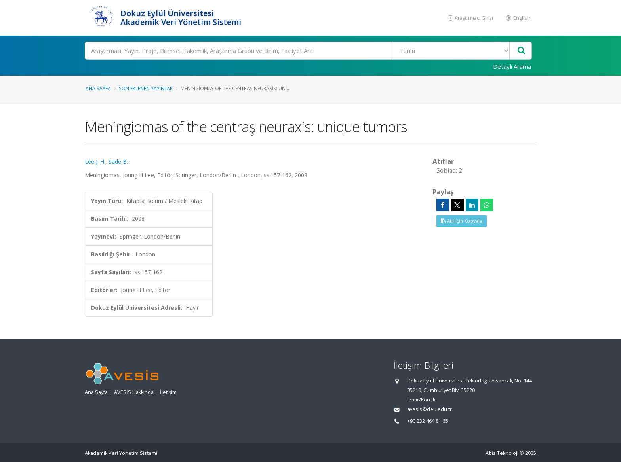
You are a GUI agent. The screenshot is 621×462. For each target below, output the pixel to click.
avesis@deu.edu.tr (429, 409)
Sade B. (118, 161)
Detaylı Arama (512, 66)
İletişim (168, 392)
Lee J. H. (95, 161)
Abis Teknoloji (502, 453)
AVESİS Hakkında (134, 392)
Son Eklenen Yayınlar (146, 88)
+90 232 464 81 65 (427, 421)
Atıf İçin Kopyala (461, 221)
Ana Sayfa (98, 88)
